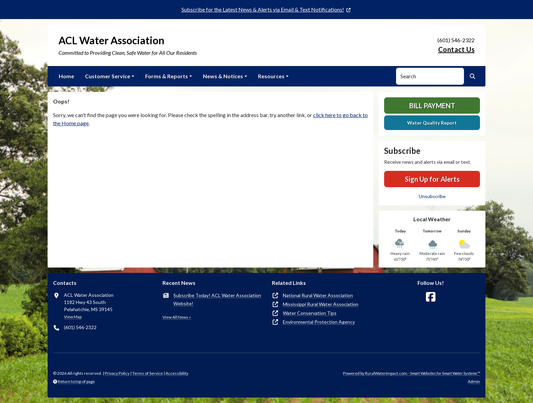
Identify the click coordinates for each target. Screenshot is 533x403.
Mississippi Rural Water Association (320, 304)
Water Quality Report (432, 123)
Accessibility (177, 373)
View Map (73, 316)
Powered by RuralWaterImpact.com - (411, 373)
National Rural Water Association (318, 295)
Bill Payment (432, 105)
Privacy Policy (117, 373)
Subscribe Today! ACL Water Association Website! (217, 299)
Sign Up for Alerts (432, 179)
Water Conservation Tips (310, 313)
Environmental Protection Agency (319, 322)
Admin (474, 381)
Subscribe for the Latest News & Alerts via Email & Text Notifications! (263, 9)
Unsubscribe (432, 196)
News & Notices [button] (223, 76)
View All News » (176, 317)
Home (66, 76)
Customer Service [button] (107, 76)
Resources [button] (271, 76)
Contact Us (456, 49)
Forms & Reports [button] (166, 76)
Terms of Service (147, 373)
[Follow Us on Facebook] (430, 297)
